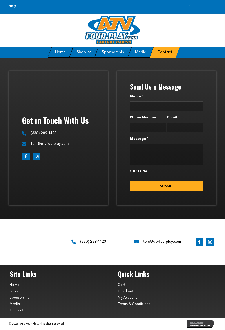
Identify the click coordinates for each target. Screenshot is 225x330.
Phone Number (144, 118)
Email (173, 118)
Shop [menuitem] (14, 291)
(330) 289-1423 (43, 133)
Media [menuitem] (15, 304)
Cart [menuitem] (121, 285)
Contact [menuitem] (17, 310)
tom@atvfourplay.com (50, 144)
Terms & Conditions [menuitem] (134, 304)
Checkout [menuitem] (126, 291)
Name (136, 96)
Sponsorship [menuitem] (20, 298)
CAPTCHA (139, 171)
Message (139, 139)
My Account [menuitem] (127, 298)
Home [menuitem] (14, 285)
